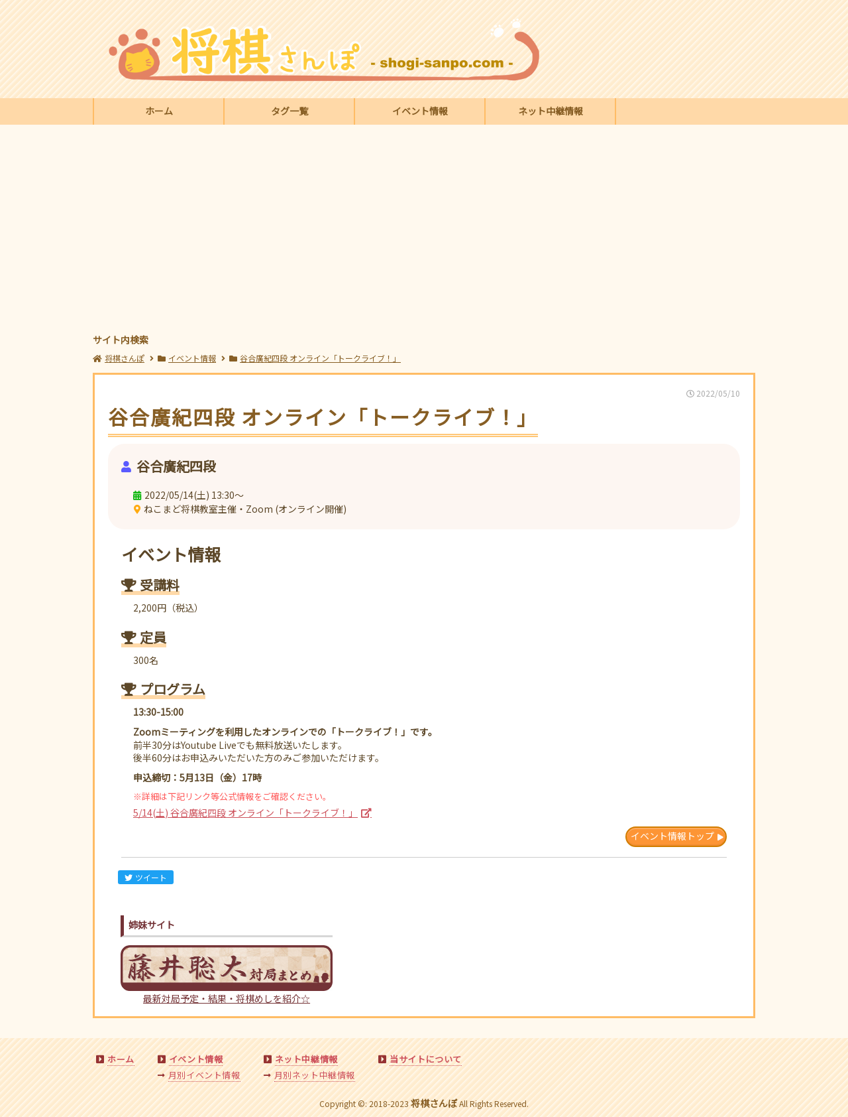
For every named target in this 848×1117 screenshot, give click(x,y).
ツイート (146, 877)
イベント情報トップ (672, 835)
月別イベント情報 (204, 1075)
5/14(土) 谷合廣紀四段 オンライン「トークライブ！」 (245, 812)
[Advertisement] (424, 231)
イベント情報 (420, 110)
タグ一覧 (289, 110)
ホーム (159, 110)
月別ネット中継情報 (314, 1075)
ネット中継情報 (550, 110)
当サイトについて (426, 1059)
